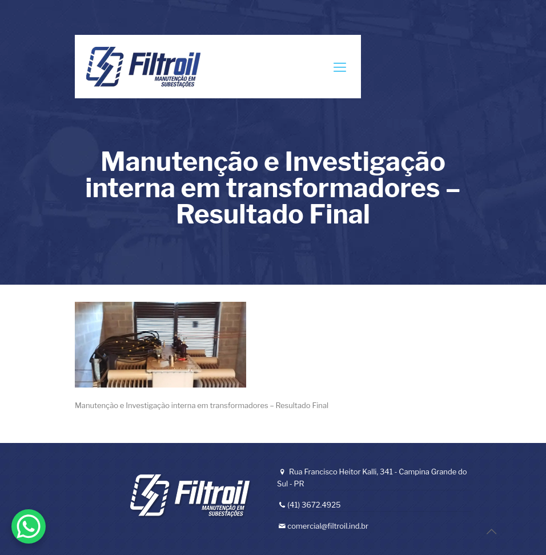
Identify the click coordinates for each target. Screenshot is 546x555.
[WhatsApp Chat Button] (28, 526)
